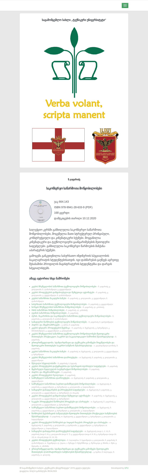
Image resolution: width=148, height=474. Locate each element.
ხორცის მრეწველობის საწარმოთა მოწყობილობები (68, 307)
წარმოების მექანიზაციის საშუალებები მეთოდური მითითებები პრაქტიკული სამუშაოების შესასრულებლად (74, 416)
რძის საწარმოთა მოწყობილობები (59, 310)
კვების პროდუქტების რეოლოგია (53, 375)
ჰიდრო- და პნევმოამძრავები (55, 325)
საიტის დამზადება (9, 466)
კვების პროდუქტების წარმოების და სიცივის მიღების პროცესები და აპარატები (71, 425)
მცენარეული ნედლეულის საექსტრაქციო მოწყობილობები (65, 369)
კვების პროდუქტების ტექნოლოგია (74, 443)
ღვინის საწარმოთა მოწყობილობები (55, 313)
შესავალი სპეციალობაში (54, 363)
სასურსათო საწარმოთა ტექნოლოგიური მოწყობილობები (72, 304)
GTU (126, 468)
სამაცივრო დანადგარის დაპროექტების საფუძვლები (74, 434)
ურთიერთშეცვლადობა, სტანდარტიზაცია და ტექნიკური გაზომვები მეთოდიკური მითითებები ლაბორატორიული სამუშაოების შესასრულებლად (73, 452)
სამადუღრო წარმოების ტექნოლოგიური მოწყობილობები (72, 322)
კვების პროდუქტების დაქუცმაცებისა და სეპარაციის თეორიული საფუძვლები (75, 366)
